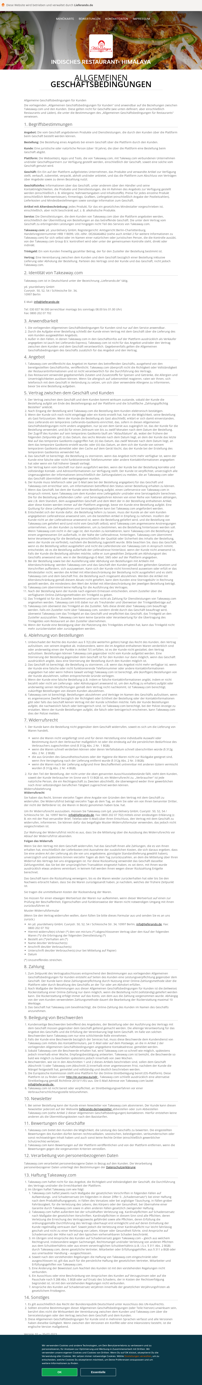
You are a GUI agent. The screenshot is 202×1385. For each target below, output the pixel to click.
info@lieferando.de (46, 302)
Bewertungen (89, 19)
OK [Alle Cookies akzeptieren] (60, 1372)
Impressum (141, 19)
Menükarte (65, 19)
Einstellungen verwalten (137, 1356)
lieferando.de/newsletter (96, 1109)
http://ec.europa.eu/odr (82, 1077)
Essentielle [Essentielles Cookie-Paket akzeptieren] (98, 1372)
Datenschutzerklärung (121, 1167)
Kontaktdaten (116, 19)
